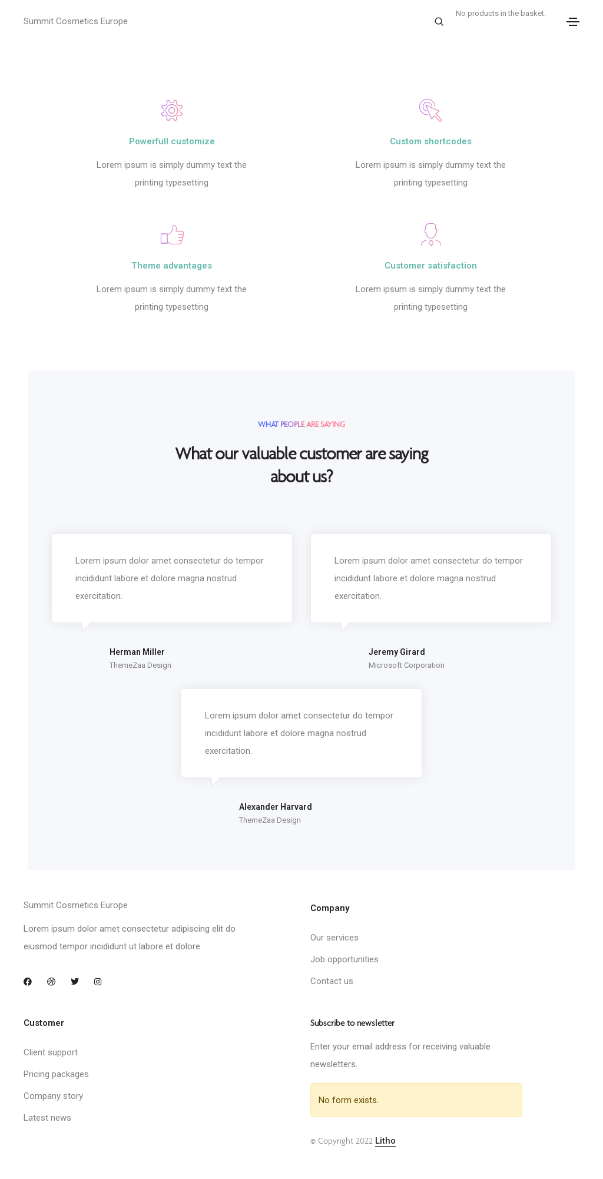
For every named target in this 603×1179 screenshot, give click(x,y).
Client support (51, 1052)
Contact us (331, 981)
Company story (53, 1096)
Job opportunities (344, 959)
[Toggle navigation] (572, 22)
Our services (334, 937)
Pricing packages (56, 1074)
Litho (385, 1140)
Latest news (47, 1117)
